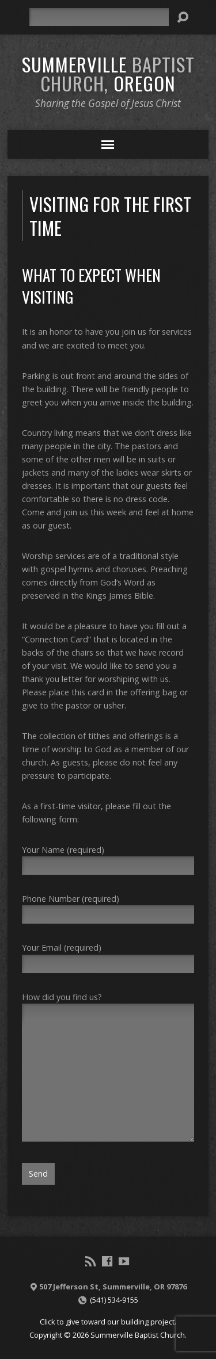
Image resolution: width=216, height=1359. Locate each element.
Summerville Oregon (108, 73)
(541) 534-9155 (114, 1300)
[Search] (99, 17)
